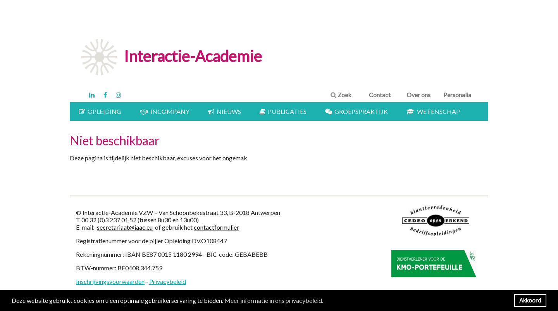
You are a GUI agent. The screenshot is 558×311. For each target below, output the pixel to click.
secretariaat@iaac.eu (125, 227)
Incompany (164, 111)
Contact (380, 94)
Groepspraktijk (356, 111)
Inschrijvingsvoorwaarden (110, 281)
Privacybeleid (167, 281)
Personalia (457, 94)
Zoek (341, 94)
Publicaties (283, 111)
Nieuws (224, 111)
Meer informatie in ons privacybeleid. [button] (273, 300)
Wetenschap (433, 111)
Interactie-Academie (193, 56)
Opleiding (100, 111)
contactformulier (216, 227)
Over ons (418, 94)
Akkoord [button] (530, 300)
